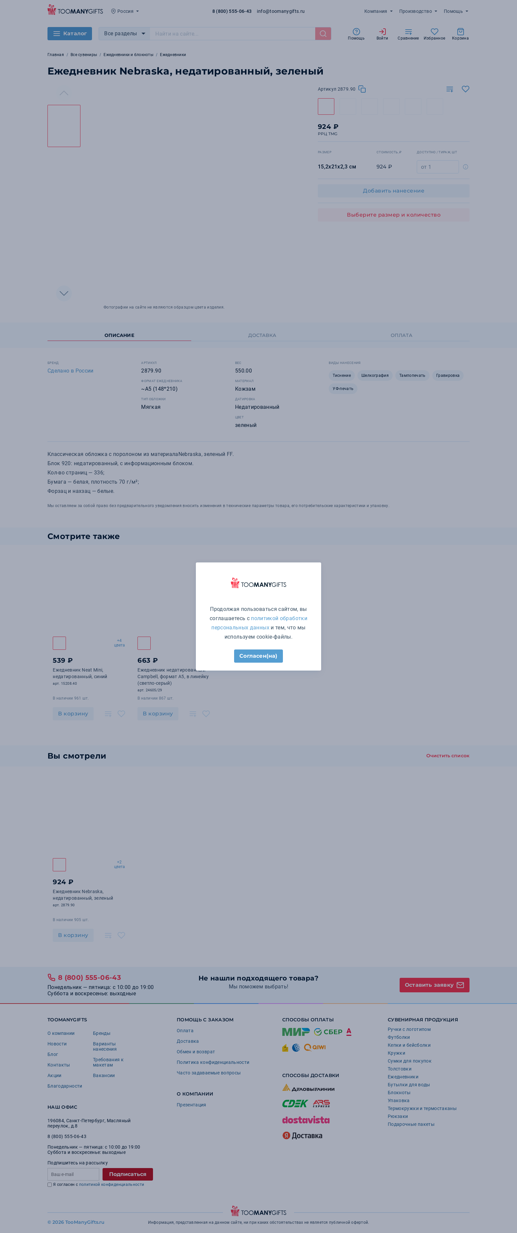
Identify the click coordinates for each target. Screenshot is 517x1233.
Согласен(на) (258, 656)
